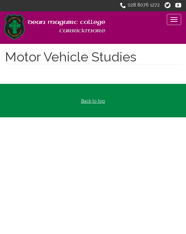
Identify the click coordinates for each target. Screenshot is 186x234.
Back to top (93, 101)
